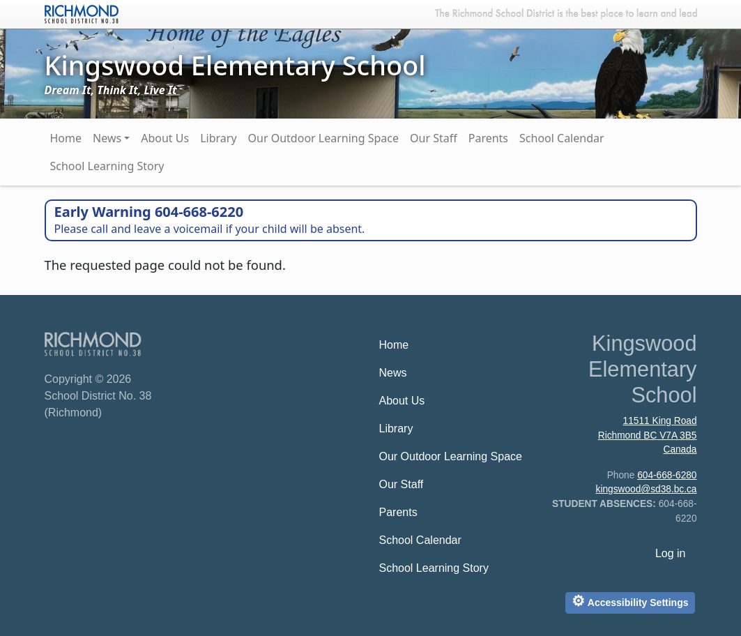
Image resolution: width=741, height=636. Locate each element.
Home (66, 138)
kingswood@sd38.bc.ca (646, 489)
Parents (488, 138)
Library (218, 138)
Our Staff (433, 138)
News (107, 138)
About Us (165, 138)
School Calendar (561, 138)
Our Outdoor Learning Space (323, 138)
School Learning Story (107, 166)
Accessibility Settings (630, 601)
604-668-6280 (666, 475)
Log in (670, 553)
